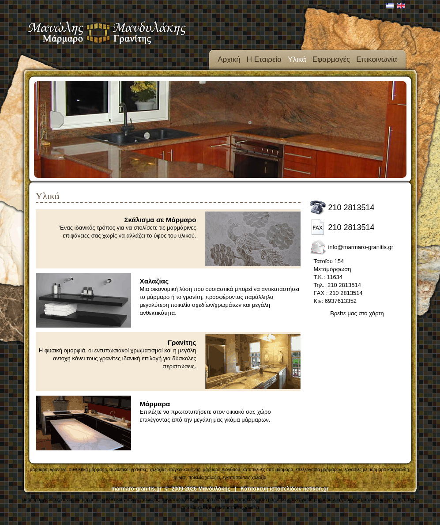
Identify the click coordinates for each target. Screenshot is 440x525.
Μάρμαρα (155, 404)
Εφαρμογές (331, 59)
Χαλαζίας (154, 281)
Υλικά (297, 59)
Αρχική (229, 59)
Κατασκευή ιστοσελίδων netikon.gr (285, 489)
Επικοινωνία (376, 59)
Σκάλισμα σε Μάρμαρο (160, 219)
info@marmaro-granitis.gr (361, 247)
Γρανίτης (182, 342)
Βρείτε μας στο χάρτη (357, 313)
